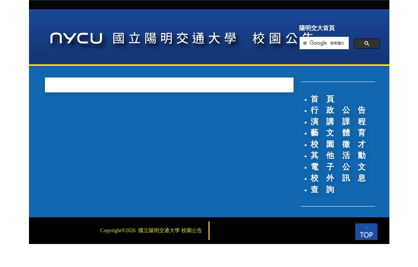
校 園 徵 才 (338, 144)
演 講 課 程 (338, 121)
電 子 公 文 (338, 166)
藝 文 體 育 (338, 132)
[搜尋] (323, 43)
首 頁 (322, 99)
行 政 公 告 (338, 110)
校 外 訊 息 (338, 178)
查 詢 (322, 189)
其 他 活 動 (338, 155)
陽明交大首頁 (317, 28)
